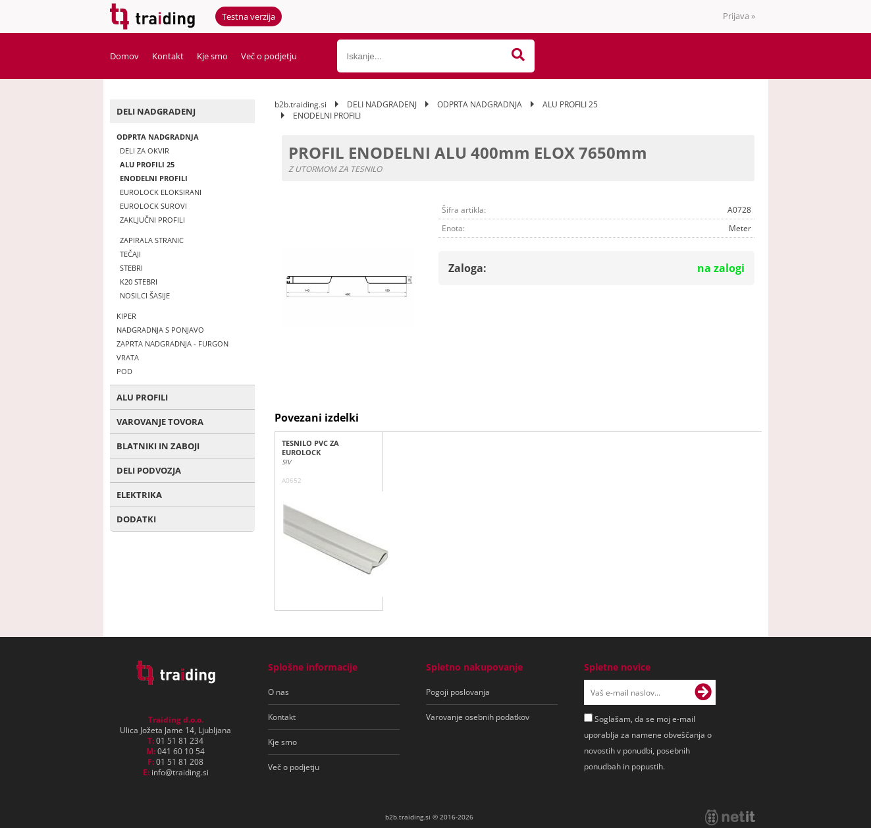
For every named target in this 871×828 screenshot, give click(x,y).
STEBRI (131, 268)
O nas (278, 692)
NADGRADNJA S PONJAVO (160, 330)
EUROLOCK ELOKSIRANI (160, 192)
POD (124, 371)
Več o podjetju (269, 56)
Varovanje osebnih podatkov (477, 717)
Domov (124, 56)
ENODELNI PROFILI (154, 178)
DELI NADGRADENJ (156, 111)
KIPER (126, 316)
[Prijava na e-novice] (703, 692)
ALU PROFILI (142, 397)
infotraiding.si (180, 772)
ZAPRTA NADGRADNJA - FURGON (172, 343)
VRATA (128, 357)
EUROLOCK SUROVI (153, 206)
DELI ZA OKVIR (144, 150)
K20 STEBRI (138, 282)
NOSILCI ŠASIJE (145, 295)
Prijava (739, 16)
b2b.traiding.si (301, 104)
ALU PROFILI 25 (147, 164)
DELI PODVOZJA (149, 470)
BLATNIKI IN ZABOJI (158, 446)
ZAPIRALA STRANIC (152, 240)
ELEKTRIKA (139, 495)
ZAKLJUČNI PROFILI (152, 220)
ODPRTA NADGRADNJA (158, 137)
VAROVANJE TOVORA (160, 422)
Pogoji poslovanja (458, 692)
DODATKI (136, 519)
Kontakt (168, 56)
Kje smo (212, 56)
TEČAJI (130, 254)
